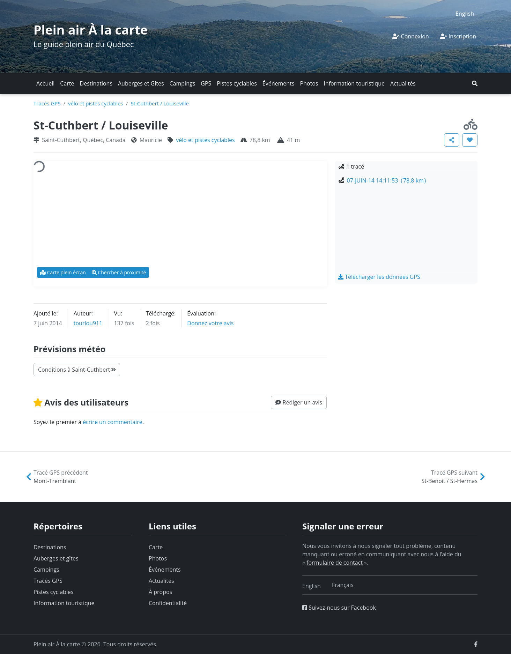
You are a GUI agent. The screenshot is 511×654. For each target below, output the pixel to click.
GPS (206, 83)
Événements (278, 83)
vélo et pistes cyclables (95, 103)
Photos (309, 83)
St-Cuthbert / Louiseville (160, 103)
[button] (474, 83)
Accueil (45, 83)
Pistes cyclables (237, 83)
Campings (182, 83)
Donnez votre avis (210, 323)
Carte (67, 83)
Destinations (96, 83)
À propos (160, 592)
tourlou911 (88, 323)
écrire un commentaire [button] (112, 422)
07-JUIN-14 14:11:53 (386, 180)
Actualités (403, 83)
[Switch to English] (464, 13)
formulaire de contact (334, 562)
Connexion (410, 36)
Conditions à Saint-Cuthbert (77, 369)
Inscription (458, 36)
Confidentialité (168, 603)
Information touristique (354, 83)
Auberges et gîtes (56, 558)
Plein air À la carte (91, 29)
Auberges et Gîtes (141, 83)
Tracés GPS (47, 103)
